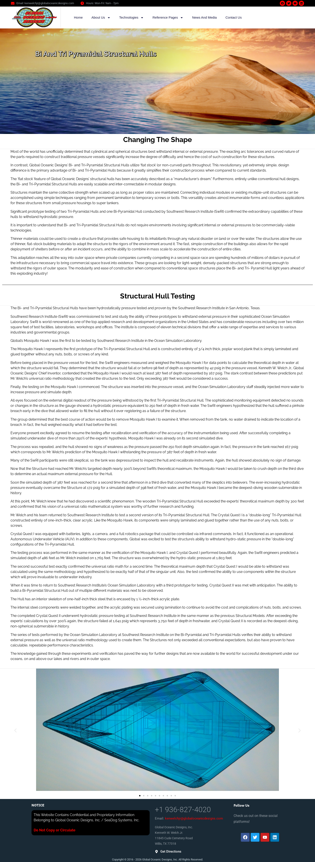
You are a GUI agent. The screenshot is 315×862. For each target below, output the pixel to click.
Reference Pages (167, 17)
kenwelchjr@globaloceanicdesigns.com (194, 818)
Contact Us (234, 17)
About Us (100, 17)
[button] (15, 730)
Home (78, 17)
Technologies (131, 17)
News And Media (204, 17)
